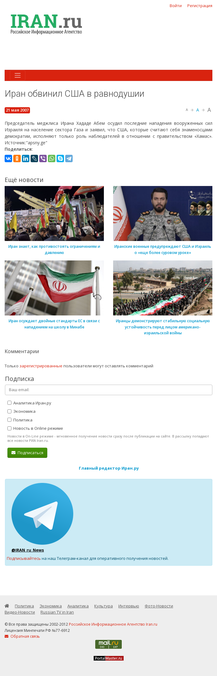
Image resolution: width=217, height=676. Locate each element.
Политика (19, 420)
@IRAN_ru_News (27, 550)
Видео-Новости (20, 612)
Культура (103, 606)
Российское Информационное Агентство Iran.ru (113, 624)
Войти (176, 5)
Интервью (128, 606)
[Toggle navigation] (17, 75)
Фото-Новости (159, 606)
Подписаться (27, 452)
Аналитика (78, 606)
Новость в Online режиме (35, 428)
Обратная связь (22, 636)
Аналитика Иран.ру (29, 403)
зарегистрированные (40, 366)
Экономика (21, 411)
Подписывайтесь (24, 558)
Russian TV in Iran (57, 612)
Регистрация (199, 5)
